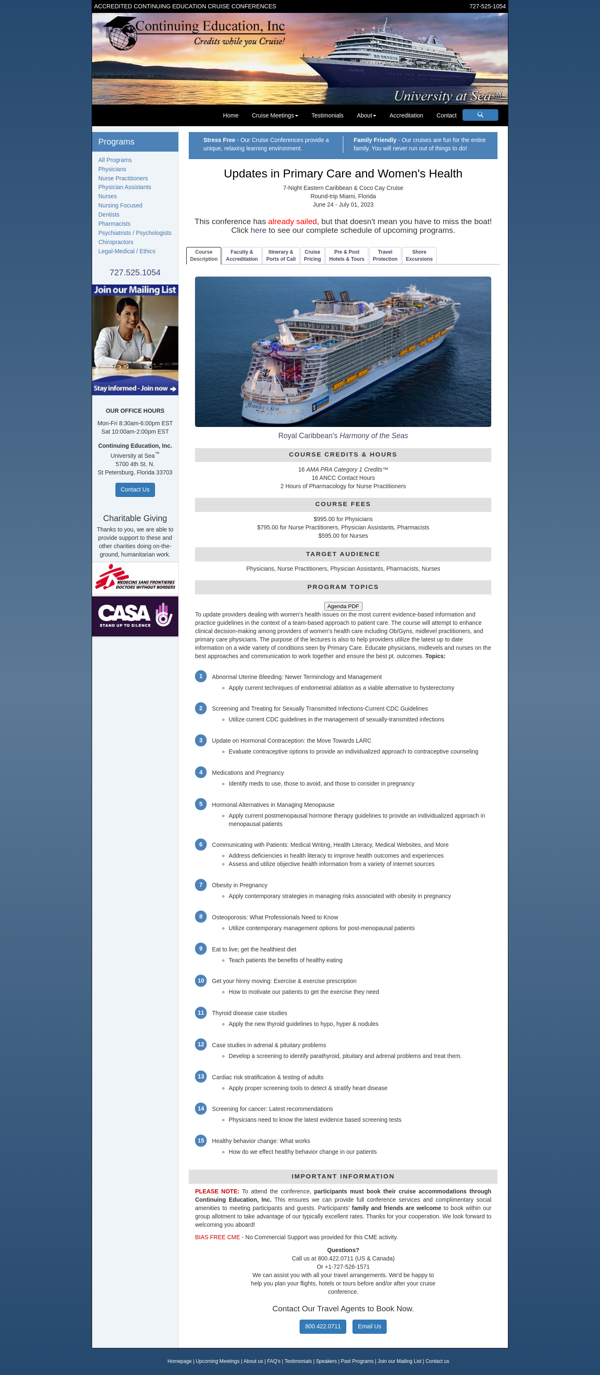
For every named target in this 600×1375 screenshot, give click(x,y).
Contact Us (135, 489)
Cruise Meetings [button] (275, 115)
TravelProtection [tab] (385, 255)
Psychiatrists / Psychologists (135, 233)
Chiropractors (115, 242)
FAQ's (273, 1361)
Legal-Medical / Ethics (126, 251)
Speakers (326, 1361)
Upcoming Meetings (218, 1361)
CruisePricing (312, 255)
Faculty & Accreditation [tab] (242, 255)
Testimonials (328, 115)
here (258, 230)
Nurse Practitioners (123, 178)
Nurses (107, 196)
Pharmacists (114, 223)
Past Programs (357, 1361)
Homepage (180, 1361)
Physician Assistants (124, 187)
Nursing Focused (120, 205)
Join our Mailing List (399, 1361)
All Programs (115, 160)
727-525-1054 (488, 6)
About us (253, 1361)
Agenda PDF (343, 606)
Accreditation (406, 115)
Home (230, 115)
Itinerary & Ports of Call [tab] (281, 255)
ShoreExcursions (419, 255)
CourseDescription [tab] (204, 255)
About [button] (366, 115)
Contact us (437, 1361)
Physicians (112, 169)
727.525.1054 (135, 272)
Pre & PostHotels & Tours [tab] (346, 255)
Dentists (109, 214)
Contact (447, 115)
